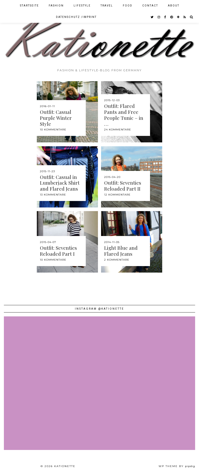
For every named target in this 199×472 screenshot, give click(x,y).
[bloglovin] (178, 17)
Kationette (64, 466)
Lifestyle (82, 5)
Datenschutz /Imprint (76, 17)
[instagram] (159, 17)
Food (127, 5)
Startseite (29, 5)
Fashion (56, 5)
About (173, 5)
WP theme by (177, 466)
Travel (107, 5)
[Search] (191, 17)
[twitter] (152, 17)
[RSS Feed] (184, 17)
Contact (150, 5)
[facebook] (165, 17)
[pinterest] (171, 17)
